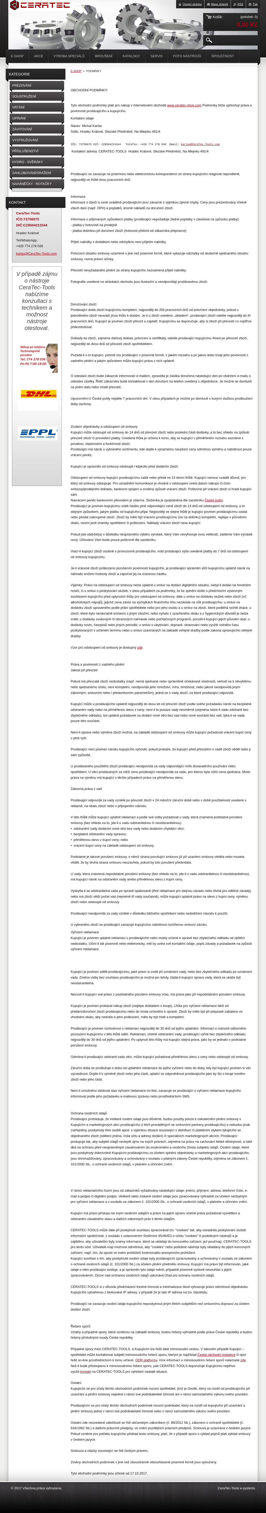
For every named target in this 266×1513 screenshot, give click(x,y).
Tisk (255, 4)
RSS (240, 4)
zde (140, 648)
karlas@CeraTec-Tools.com (200, 144)
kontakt (85, 1372)
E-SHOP (76, 71)
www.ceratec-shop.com (184, 105)
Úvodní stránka (192, 4)
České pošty (214, 501)
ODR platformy (146, 1361)
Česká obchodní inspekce (216, 1355)
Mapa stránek (219, 4)
